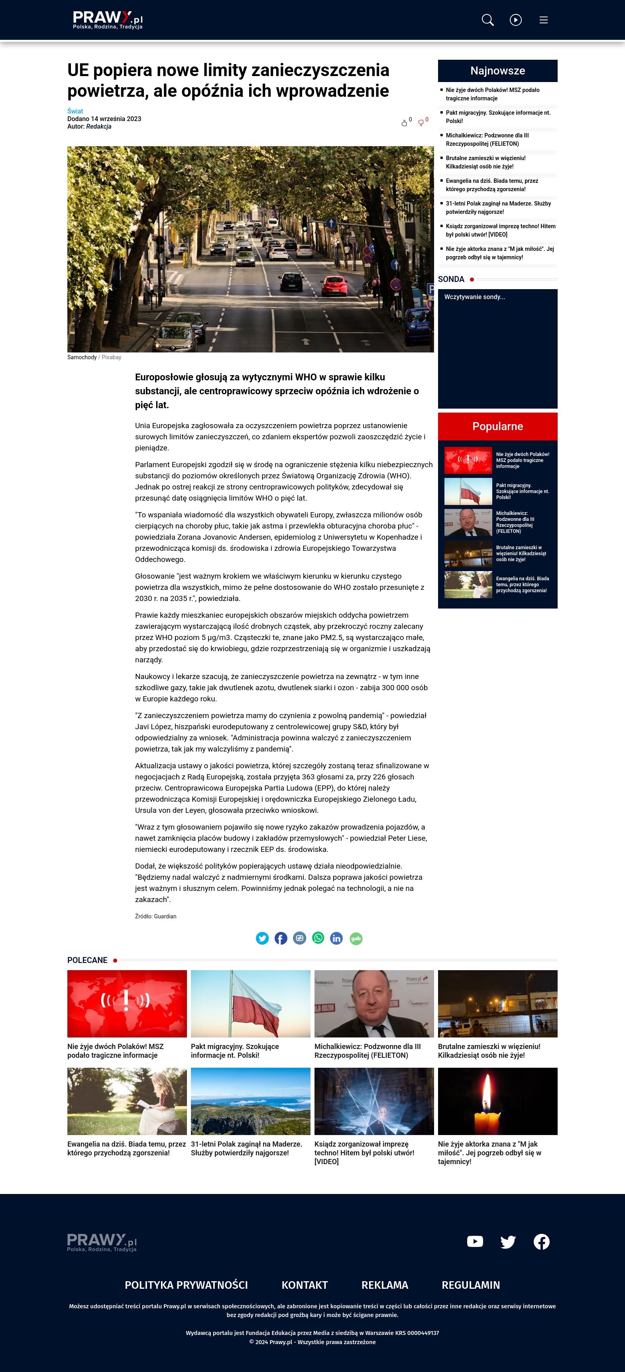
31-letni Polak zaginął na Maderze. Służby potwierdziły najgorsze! (498, 207)
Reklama (385, 1285)
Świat (75, 111)
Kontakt (304, 1285)
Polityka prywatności (186, 1285)
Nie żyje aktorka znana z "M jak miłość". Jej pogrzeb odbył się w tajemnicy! (500, 253)
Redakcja (99, 126)
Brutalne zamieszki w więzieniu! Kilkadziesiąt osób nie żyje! (486, 162)
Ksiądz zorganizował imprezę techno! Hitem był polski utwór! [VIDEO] (501, 230)
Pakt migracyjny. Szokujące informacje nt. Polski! (498, 117)
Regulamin (471, 1285)
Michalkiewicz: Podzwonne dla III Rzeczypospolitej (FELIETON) (487, 139)
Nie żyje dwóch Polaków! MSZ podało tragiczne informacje (493, 94)
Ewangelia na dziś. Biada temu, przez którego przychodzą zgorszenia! (492, 185)
